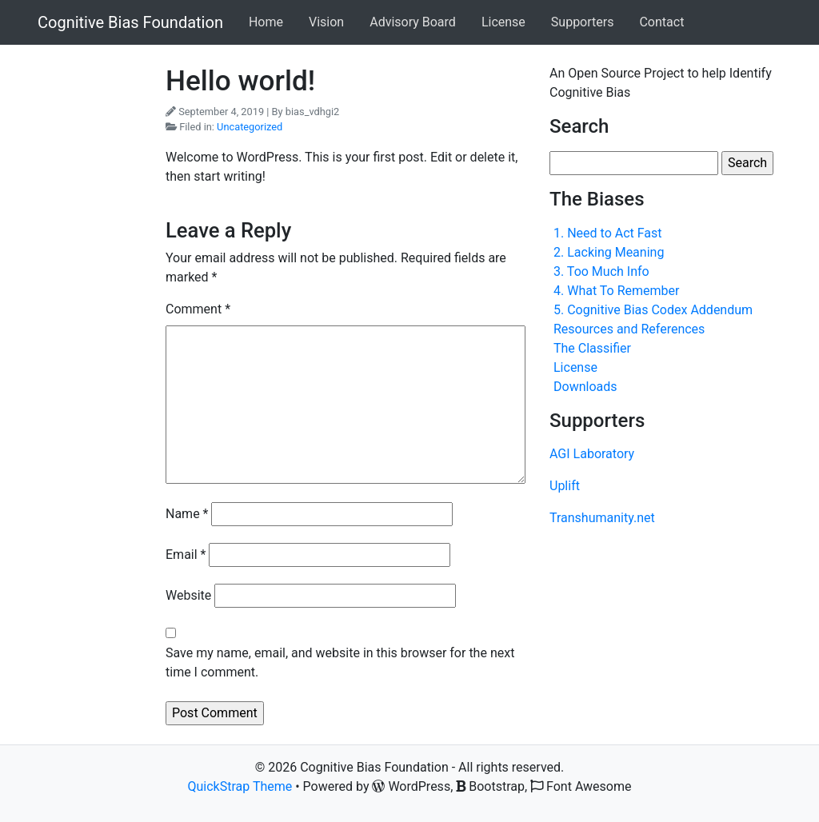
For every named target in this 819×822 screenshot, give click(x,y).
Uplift (564, 485)
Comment (198, 309)
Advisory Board (413, 22)
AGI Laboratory (591, 453)
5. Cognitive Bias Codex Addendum (653, 309)
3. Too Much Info (601, 271)
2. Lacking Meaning (608, 252)
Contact (661, 22)
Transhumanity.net (602, 517)
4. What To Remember (616, 290)
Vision (326, 22)
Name (187, 513)
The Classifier (592, 348)
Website (188, 595)
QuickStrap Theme (240, 786)
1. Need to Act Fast (607, 233)
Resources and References (629, 329)
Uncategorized (249, 127)
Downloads (585, 386)
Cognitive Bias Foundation (130, 22)
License (503, 22)
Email (186, 554)
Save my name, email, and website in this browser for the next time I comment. (340, 662)
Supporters (582, 22)
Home (266, 22)
